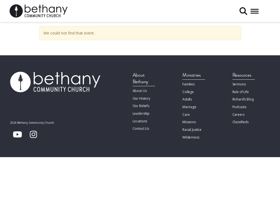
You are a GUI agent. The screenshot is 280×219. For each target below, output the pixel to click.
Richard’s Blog (243, 99)
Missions (189, 121)
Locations (140, 120)
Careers (238, 113)
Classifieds (240, 121)
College (188, 91)
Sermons (239, 84)
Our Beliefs (141, 105)
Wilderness (190, 136)
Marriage (189, 106)
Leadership (141, 113)
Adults (187, 99)
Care (185, 113)
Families (188, 84)
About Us (140, 90)
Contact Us (141, 127)
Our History (141, 98)
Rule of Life (240, 91)
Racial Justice (192, 128)
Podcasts (239, 106)
